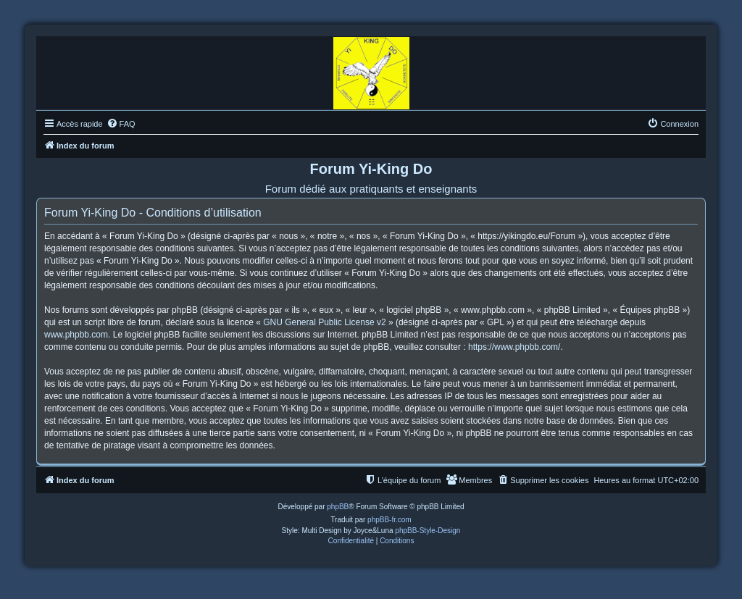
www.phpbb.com (76, 335)
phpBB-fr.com (389, 520)
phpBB (338, 507)
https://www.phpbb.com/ (514, 347)
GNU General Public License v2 (324, 322)
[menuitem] (121, 124)
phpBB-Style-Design (427, 531)
